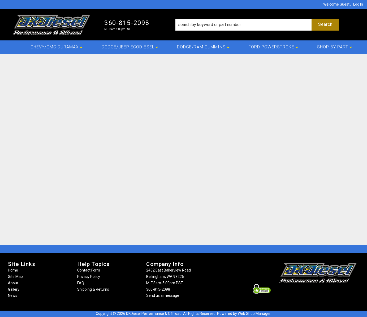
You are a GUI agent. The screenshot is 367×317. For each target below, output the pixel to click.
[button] (257, 25)
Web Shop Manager (254, 313)
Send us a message (162, 295)
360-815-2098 (158, 289)
